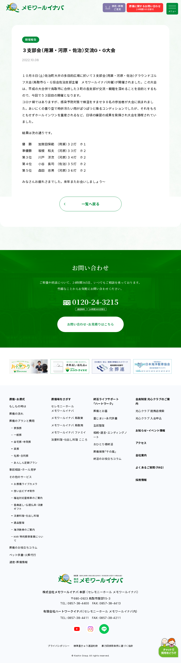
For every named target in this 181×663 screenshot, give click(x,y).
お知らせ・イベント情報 (150, 430)
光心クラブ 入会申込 (149, 418)
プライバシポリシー (59, 645)
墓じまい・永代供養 (105, 418)
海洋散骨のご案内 (24, 529)
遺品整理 (19, 522)
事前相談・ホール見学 (22, 469)
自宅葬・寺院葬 (22, 441)
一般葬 (18, 434)
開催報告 (30, 39)
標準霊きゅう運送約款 (86, 645)
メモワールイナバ (67, 418)
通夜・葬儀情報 (18, 562)
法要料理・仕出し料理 (26, 515)
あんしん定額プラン (25, 462)
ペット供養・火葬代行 (22, 555)
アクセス (141, 443)
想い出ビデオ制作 (24, 491)
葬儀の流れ (16, 413)
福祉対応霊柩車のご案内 (28, 497)
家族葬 (18, 428)
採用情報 (141, 479)
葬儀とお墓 (100, 411)
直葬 (16, 448)
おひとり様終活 (103, 444)
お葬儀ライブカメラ (25, 484)
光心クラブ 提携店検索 (150, 411)
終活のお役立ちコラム (107, 458)
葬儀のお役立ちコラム (23, 547)
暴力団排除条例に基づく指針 (117, 645)
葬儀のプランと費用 (22, 420)
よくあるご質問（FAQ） (150, 467)
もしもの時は (17, 406)
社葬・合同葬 (21, 455)
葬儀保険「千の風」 (104, 451)
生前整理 (99, 425)
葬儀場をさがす (61, 399)
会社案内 (141, 455)
